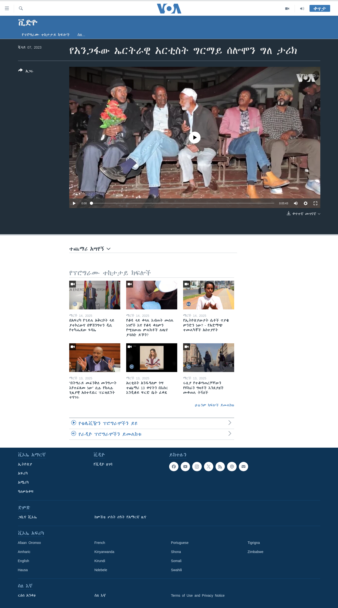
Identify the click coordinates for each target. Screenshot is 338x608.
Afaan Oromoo (29, 542)
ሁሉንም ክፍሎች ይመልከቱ (214, 405)
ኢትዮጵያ (25, 464)
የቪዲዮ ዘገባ (103, 464)
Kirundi (100, 561)
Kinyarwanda (104, 552)
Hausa (23, 570)
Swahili (176, 570)
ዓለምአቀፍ (26, 491)
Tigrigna (254, 542)
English (23, 561)
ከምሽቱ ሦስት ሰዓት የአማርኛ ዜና (120, 517)
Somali (176, 561)
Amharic (24, 552)
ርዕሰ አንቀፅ (27, 595)
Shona (176, 552)
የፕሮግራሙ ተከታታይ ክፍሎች (46, 35)
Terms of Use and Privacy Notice (198, 595)
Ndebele (101, 570)
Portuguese (180, 542)
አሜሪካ (23, 482)
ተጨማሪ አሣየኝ (89, 249)
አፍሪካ (23, 473)
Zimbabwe (256, 552)
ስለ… (81, 35)
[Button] (25, 72)
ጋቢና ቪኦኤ (27, 517)
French (100, 542)
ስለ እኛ (100, 595)
